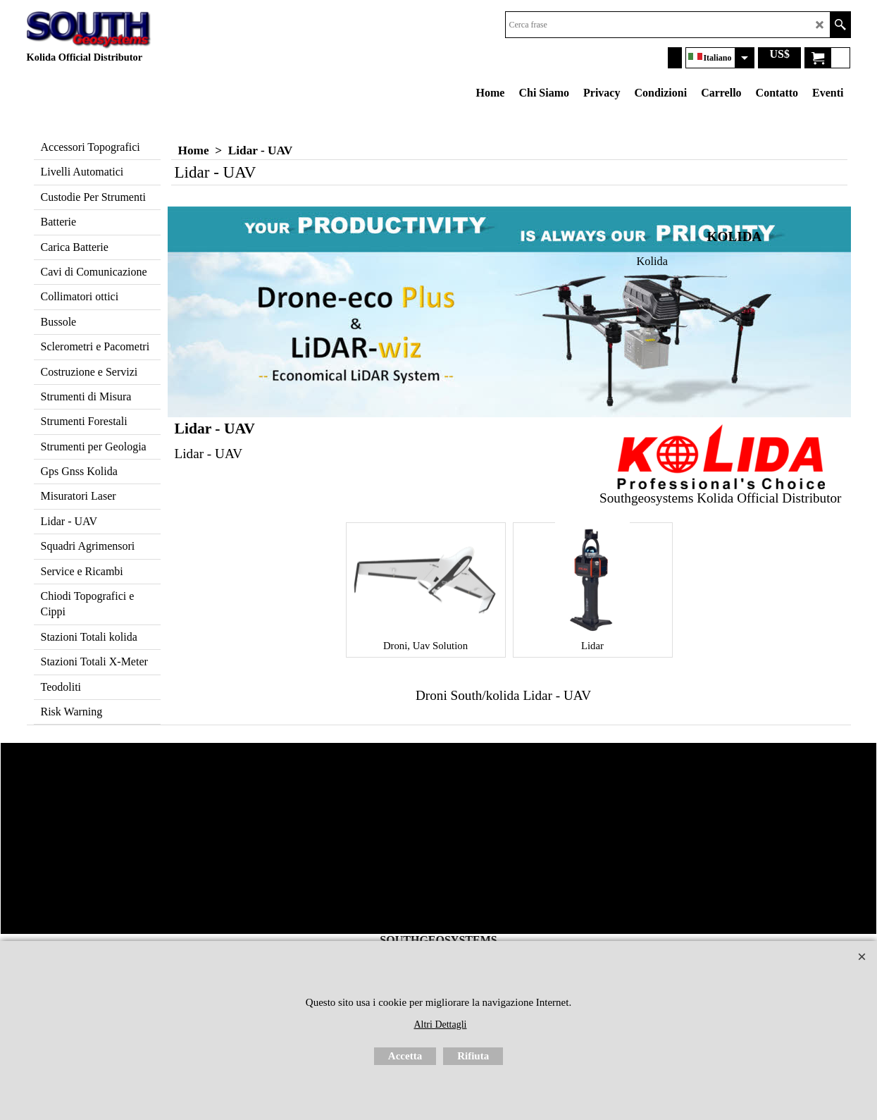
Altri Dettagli (439, 1024)
